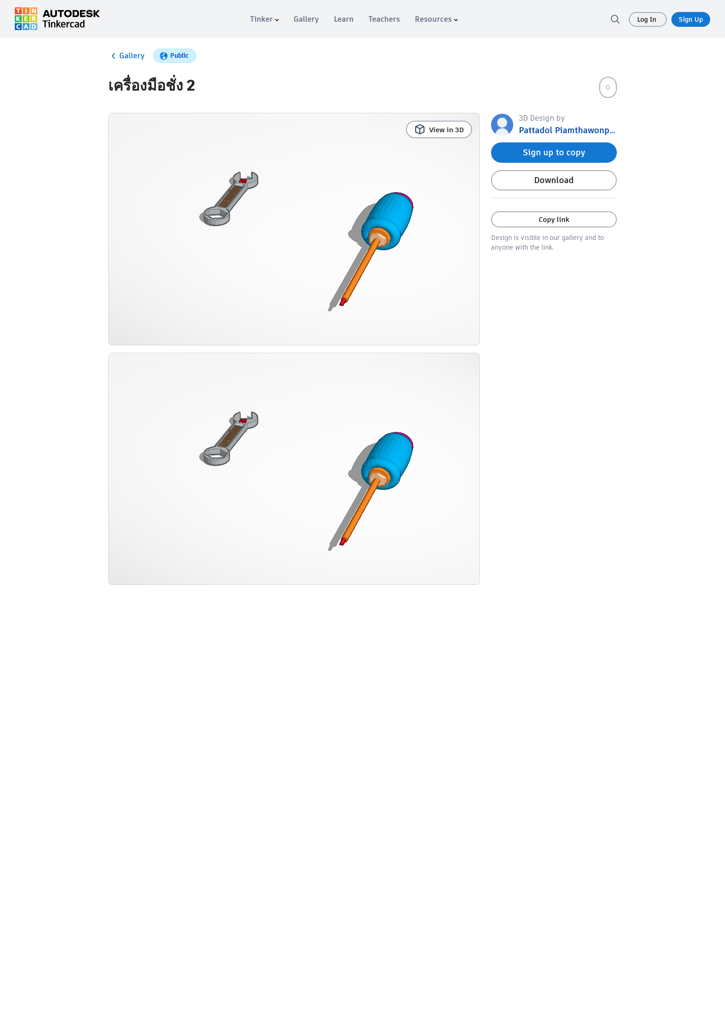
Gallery (126, 55)
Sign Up (691, 19)
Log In (647, 19)
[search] (615, 19)
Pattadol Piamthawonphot (571, 130)
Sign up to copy (554, 152)
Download (554, 180)
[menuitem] (264, 19)
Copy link (554, 219)
